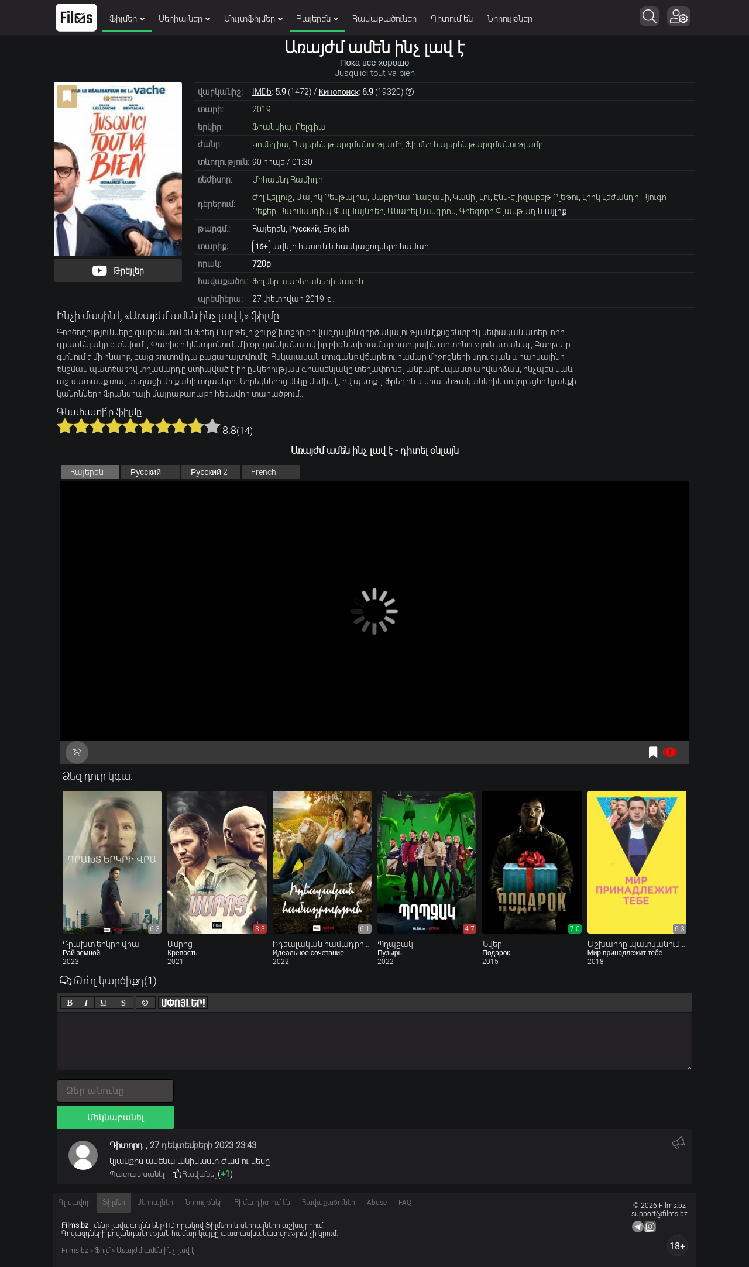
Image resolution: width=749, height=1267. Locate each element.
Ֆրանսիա (272, 127)
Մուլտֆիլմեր (253, 18)
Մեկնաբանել (115, 1117)
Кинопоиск (339, 92)
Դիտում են (452, 18)
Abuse (377, 1203)
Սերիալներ (184, 18)
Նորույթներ (509, 18)
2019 (261, 109)
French (263, 472)
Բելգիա (311, 127)
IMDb (262, 92)
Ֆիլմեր (127, 18)
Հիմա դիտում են (262, 1203)
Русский (145, 472)
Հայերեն (317, 18)
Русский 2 (209, 472)
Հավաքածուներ (384, 18)
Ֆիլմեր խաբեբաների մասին (307, 281)
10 (212, 426)
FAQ (404, 1203)
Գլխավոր (75, 1203)
